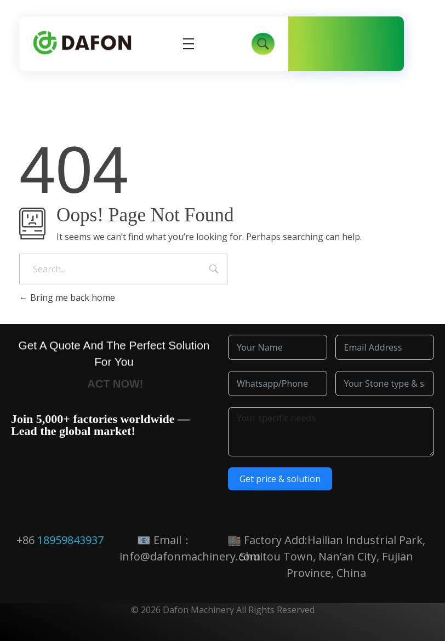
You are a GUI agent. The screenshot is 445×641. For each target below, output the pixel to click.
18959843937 (70, 540)
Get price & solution (280, 479)
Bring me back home (67, 297)
